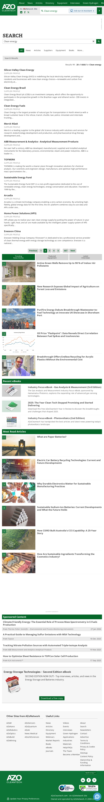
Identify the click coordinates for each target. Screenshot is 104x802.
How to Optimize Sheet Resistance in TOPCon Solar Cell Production (40, 656)
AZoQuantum (31, 726)
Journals (49, 751)
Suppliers (48, 50)
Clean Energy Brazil (15, 87)
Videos (66, 723)
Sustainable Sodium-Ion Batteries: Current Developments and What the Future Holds (69, 508)
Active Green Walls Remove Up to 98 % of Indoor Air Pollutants (66, 264)
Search (83, 726)
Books (71, 50)
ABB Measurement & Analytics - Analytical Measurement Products (41, 141)
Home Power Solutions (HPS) (20, 213)
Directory (50, 730)
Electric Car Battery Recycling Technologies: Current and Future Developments (69, 461)
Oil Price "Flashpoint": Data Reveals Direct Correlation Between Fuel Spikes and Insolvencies (67, 334)
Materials (67, 744)
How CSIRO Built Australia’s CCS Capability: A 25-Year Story (66, 532)
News (28, 50)
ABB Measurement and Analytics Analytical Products (30, 649)
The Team (67, 751)
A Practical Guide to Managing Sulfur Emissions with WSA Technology (42, 634)
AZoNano (10, 726)
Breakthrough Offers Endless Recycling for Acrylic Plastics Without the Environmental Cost (65, 358)
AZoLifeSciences (32, 737)
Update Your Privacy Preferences (23, 798)
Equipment (61, 50)
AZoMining (11, 740)
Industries (67, 740)
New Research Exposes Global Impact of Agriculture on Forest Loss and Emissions (68, 288)
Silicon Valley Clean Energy (19, 69)
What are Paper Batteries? (51, 436)
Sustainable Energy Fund (18, 177)
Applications (68, 737)
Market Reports (53, 740)
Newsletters (85, 730)
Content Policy (86, 756)
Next (73, 250)
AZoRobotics (11, 730)
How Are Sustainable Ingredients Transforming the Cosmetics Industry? (65, 555)
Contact (83, 733)
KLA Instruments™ (15, 660)
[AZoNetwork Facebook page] (25, 12)
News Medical (31, 733)
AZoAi (27, 730)
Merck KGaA (11, 123)
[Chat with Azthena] (97, 797)
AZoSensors (30, 723)
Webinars (50, 737)
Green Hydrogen (70, 733)
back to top (91, 773)
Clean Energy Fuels (14, 105)
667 (65, 250)
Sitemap (84, 753)
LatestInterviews (85, 257)
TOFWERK (9, 159)
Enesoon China (12, 231)
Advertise (84, 737)
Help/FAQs (67, 747)
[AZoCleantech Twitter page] (28, 12)
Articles (37, 50)
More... (80, 50)
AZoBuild (10, 737)
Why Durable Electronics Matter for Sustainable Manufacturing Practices (64, 485)
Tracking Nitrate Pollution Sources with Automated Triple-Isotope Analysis (45, 645)
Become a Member (71, 754)
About (83, 723)
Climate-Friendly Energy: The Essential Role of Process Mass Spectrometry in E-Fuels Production (50, 623)
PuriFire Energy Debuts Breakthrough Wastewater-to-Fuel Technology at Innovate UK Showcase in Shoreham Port (68, 312)
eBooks (49, 747)
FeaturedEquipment (52, 257)
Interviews (67, 730)
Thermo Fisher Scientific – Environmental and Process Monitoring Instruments (40, 629)
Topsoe (11, 638)
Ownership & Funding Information (86, 763)
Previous (33, 250)
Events (66, 726)
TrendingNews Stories (18, 257)
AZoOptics (11, 733)
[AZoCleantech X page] (94, 780)
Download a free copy (52, 698)
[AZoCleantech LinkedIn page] (21, 12)
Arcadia (8, 195)
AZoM (9, 723)
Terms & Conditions (85, 741)
